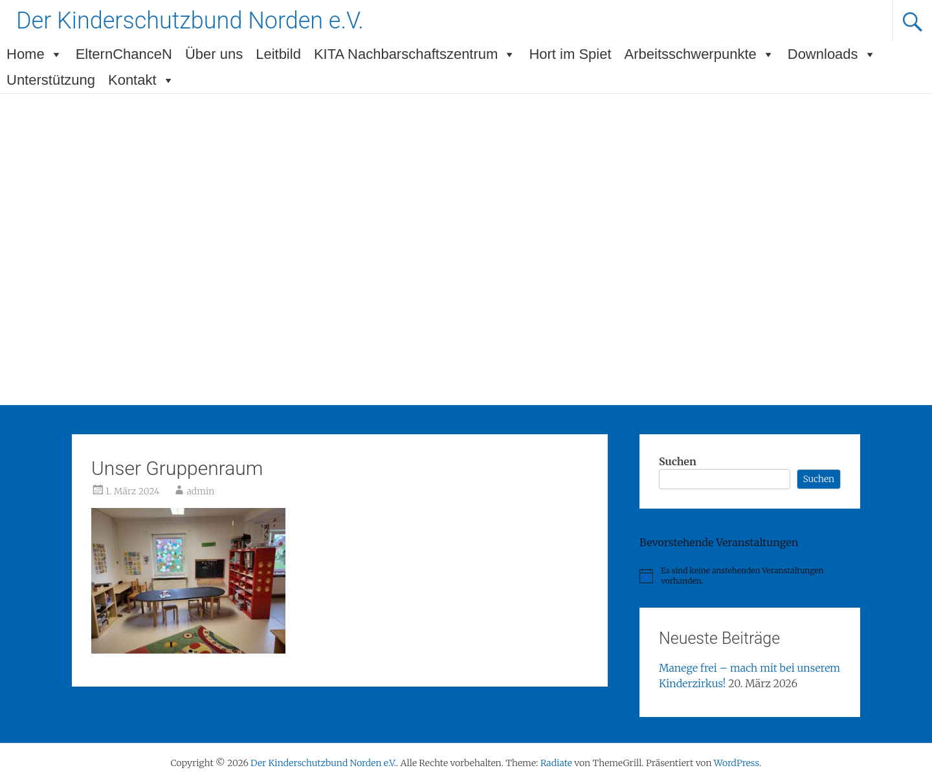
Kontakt (141, 80)
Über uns (214, 54)
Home (34, 54)
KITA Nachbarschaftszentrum (415, 54)
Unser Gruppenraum (127, 720)
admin (200, 491)
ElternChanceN (124, 54)
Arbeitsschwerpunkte (700, 54)
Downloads (832, 54)
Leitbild (278, 54)
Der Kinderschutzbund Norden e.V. (190, 20)
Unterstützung (50, 80)
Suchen (677, 461)
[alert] (749, 576)
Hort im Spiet (570, 54)
